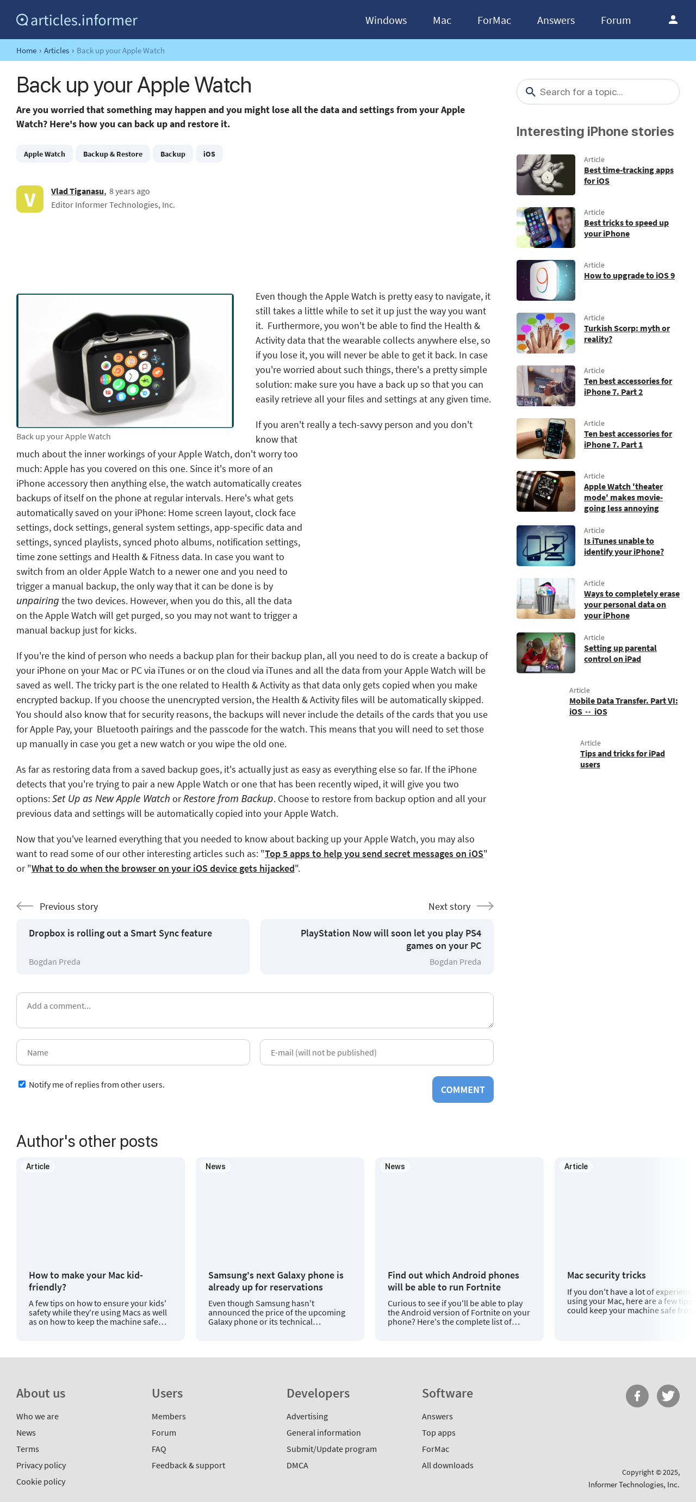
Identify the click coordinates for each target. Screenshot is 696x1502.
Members (169, 1416)
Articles (56, 50)
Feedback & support (188, 1465)
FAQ (159, 1448)
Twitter (668, 1396)
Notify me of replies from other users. (97, 1084)
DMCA (297, 1465)
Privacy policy (41, 1465)
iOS (209, 154)
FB (637, 1396)
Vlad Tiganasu (77, 190)
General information (324, 1432)
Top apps (439, 1432)
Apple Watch (44, 154)
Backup (172, 154)
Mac (442, 20)
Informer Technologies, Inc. (634, 1484)
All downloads (448, 1465)
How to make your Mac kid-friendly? (86, 1281)
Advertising (307, 1416)
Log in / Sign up (673, 19)
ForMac (494, 20)
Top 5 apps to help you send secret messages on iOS (374, 853)
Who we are (37, 1416)
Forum (616, 20)
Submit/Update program (332, 1448)
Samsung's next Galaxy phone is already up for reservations (276, 1281)
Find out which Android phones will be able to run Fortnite (453, 1281)
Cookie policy (40, 1481)
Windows (386, 20)
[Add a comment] (255, 1010)
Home (26, 50)
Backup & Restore (112, 154)
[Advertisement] (255, 251)
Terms (27, 1448)
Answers (556, 20)
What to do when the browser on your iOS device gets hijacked (163, 868)
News (26, 1432)
